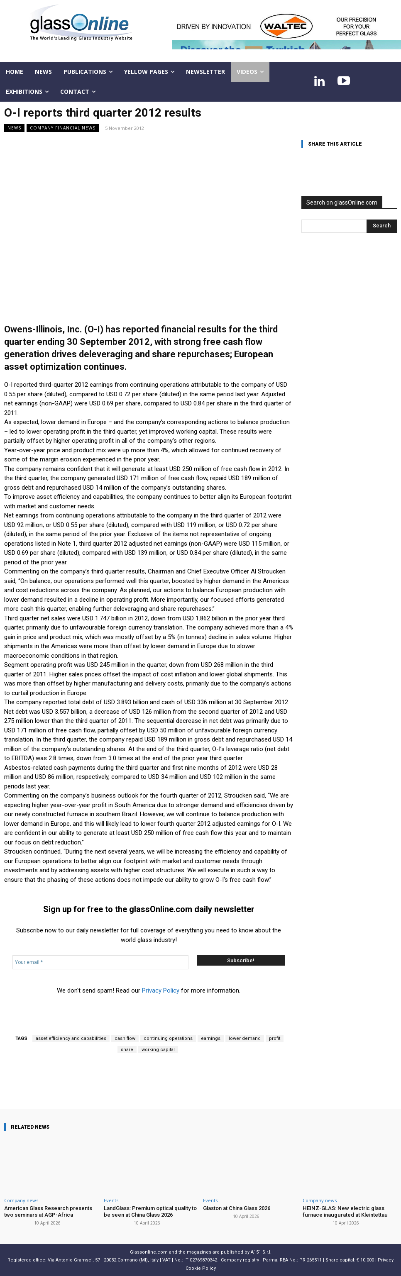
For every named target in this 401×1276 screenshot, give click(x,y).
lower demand (245, 1038)
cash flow (125, 1038)
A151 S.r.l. (261, 1252)
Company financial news (63, 128)
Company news (21, 1200)
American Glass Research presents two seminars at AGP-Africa (48, 1211)
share (127, 1049)
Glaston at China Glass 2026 (236, 1208)
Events (111, 1200)
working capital (158, 1049)
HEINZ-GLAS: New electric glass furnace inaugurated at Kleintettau (344, 1211)
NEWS (14, 128)
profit (274, 1038)
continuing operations (168, 1038)
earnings (210, 1038)
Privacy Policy (160, 990)
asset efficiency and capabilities (71, 1038)
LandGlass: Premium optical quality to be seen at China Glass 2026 (150, 1211)
